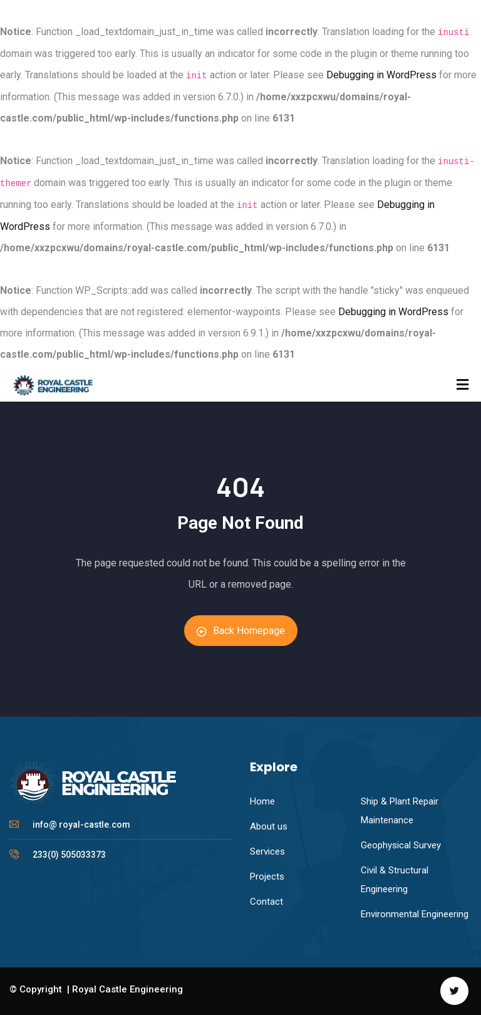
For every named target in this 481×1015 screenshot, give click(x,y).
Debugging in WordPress (381, 75)
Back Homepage (241, 631)
